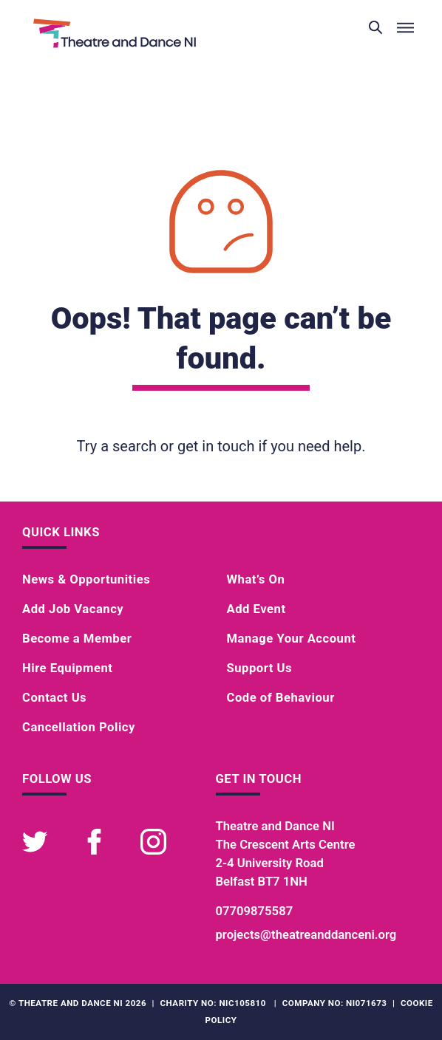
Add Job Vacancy (72, 609)
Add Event (256, 609)
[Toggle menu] (405, 28)
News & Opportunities (86, 579)
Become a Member (77, 639)
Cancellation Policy (78, 727)
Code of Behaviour (281, 698)
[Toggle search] (375, 28)
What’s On (256, 579)
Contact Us (54, 698)
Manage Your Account (291, 639)
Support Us (260, 668)
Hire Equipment (67, 668)
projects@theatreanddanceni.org (306, 935)
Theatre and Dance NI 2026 (82, 1003)
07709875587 (254, 911)
